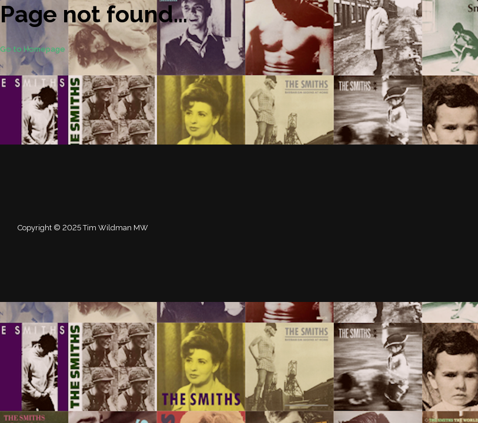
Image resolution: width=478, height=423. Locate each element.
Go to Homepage (32, 49)
